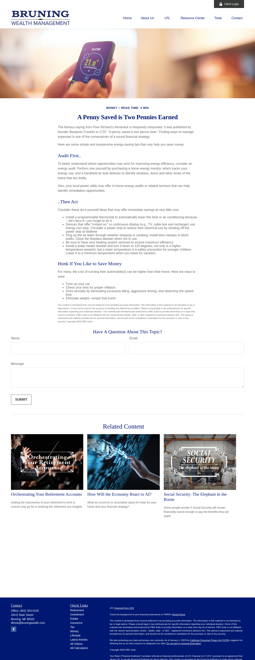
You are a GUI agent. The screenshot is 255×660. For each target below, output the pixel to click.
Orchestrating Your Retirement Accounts (46, 494)
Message (17, 363)
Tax (72, 627)
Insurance (76, 622)
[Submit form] (21, 400)
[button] (127, 18)
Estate (74, 618)
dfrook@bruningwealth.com (28, 622)
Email (133, 338)
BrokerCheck (178, 614)
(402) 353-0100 (29, 610)
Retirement (77, 610)
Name (15, 338)
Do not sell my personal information (184, 643)
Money (74, 631)
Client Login (229, 4)
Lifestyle (75, 635)
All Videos (76, 643)
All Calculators (79, 648)
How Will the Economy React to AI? (119, 494)
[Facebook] (205, 4)
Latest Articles (79, 639)
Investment (77, 614)
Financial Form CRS (124, 608)
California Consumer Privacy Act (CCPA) (210, 640)
